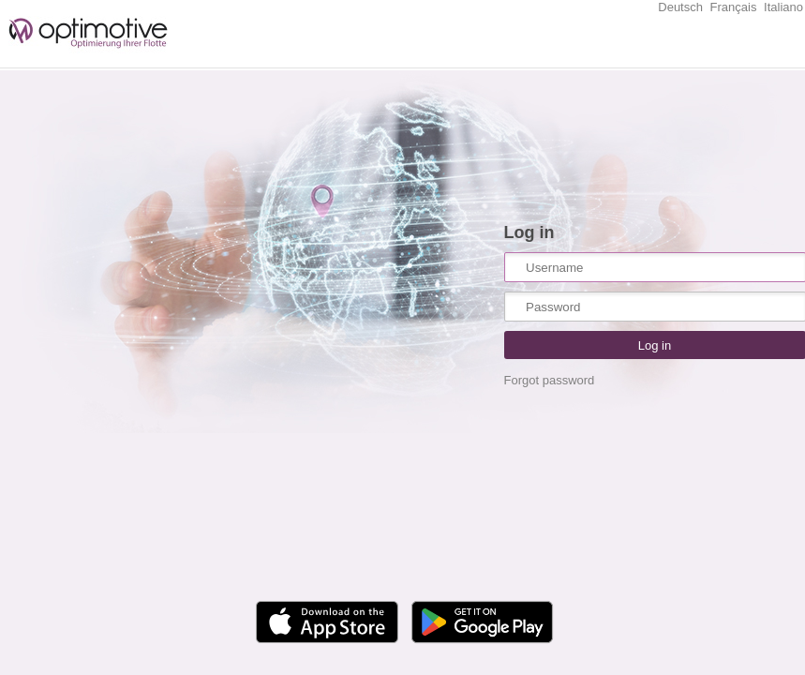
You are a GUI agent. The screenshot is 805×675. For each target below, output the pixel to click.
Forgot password (549, 380)
